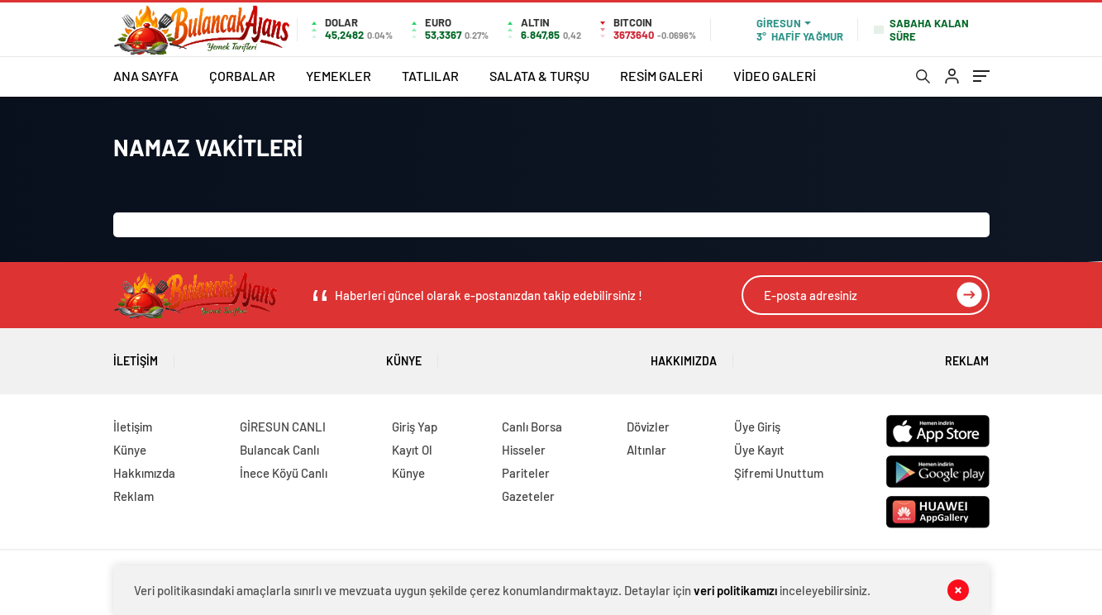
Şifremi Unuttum (778, 472)
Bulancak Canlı (279, 449)
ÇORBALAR (242, 75)
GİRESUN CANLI (283, 426)
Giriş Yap (414, 426)
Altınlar (646, 449)
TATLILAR (430, 75)
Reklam (967, 355)
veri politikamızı (735, 590)
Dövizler (648, 426)
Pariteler (526, 472)
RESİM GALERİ (661, 75)
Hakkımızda (684, 355)
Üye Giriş (757, 426)
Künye (404, 355)
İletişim (135, 355)
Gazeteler (528, 496)
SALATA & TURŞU (539, 75)
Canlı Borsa (532, 426)
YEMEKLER (338, 75)
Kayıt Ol (412, 449)
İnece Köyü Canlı (283, 472)
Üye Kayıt (759, 449)
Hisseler (524, 449)
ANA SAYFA (146, 75)
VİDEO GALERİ (774, 75)
